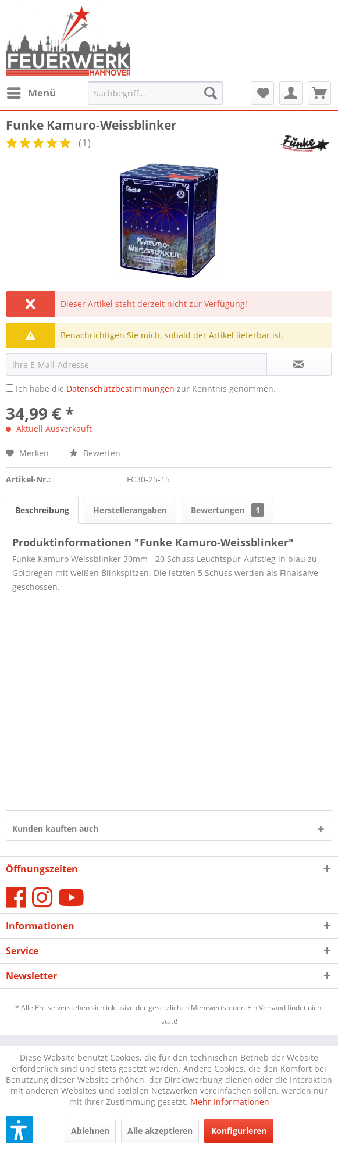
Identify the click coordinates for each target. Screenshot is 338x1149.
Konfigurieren (238, 1130)
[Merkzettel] (262, 93)
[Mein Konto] (291, 93)
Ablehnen (90, 1130)
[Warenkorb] (319, 93)
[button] (19, 1129)
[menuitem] (31, 93)
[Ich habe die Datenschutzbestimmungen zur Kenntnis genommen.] (9, 388)
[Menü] (31, 93)
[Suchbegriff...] (155, 93)
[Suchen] (210, 93)
